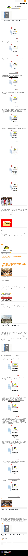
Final (2, 544)
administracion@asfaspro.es (20, 553)
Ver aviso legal (7, 554)
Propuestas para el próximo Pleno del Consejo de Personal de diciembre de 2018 (13, 352)
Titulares (8, 301)
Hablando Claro (8, 227)
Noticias (7, 205)
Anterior (5, 542)
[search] (7, 2)
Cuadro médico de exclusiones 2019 (6, 206)
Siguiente (25, 542)
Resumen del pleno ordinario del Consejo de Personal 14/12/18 (10, 277)
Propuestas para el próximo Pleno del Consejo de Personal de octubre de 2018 (12, 534)
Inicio (2, 542)
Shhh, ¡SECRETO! (3, 229)
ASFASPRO (7, 19)
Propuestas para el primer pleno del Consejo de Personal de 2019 (10, 20)
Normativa (7, 253)
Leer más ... (2, 195)
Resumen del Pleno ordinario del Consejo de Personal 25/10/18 (10, 509)
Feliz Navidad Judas (4, 303)
